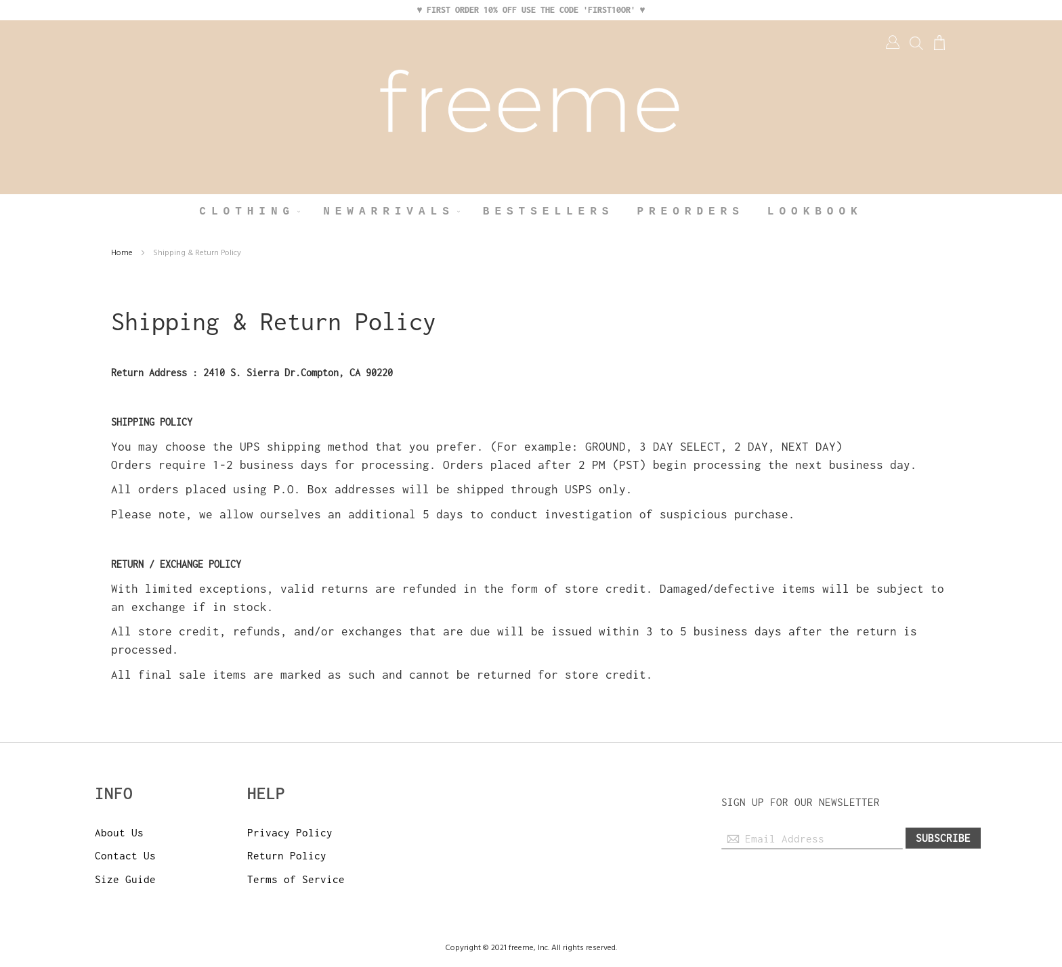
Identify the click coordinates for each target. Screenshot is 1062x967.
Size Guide (125, 879)
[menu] (531, 212)
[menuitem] (249, 212)
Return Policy (286, 855)
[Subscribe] (943, 838)
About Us (119, 832)
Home (123, 252)
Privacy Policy (290, 832)
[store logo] (531, 107)
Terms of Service (296, 879)
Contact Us (125, 855)
